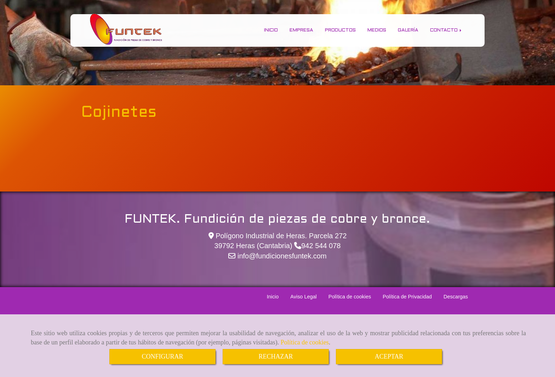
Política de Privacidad (407, 296)
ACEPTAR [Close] (389, 356)
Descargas (456, 296)
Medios (376, 30)
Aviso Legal (303, 296)
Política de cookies (305, 342)
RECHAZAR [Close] (275, 356)
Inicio (271, 30)
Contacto (446, 30)
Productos (340, 30)
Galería (408, 30)
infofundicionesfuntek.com (280, 256)
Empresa (301, 30)
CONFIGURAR (162, 356)
